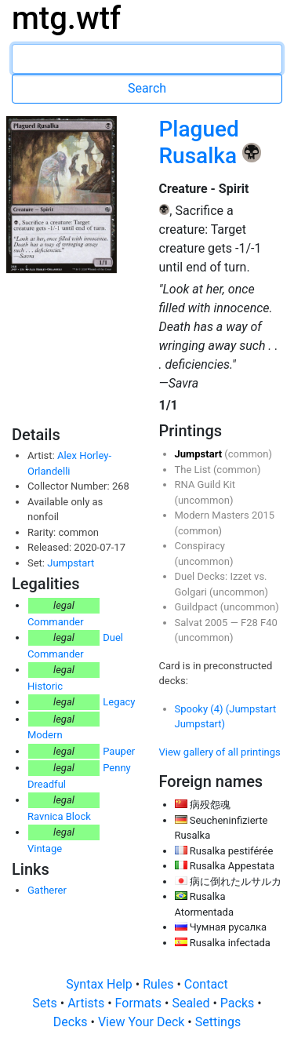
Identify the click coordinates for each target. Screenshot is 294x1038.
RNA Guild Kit (205, 484)
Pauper (119, 751)
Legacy (119, 702)
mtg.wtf (66, 18)
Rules (159, 984)
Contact (206, 984)
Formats (140, 1003)
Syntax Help (101, 984)
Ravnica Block (59, 816)
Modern (45, 735)
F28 (250, 622)
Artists (87, 1003)
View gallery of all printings (220, 752)
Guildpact (197, 607)
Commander (55, 622)
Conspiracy (200, 546)
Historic (45, 686)
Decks (72, 1021)
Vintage (44, 848)
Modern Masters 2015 (225, 515)
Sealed (192, 1003)
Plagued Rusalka (201, 142)
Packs (238, 1003)
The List (194, 469)
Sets (46, 1003)
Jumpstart (70, 563)
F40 (269, 622)
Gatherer (47, 890)
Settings (218, 1021)
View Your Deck (142, 1021)
